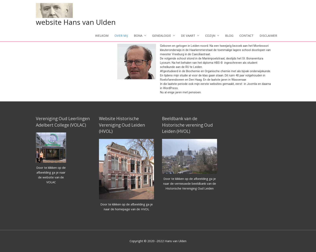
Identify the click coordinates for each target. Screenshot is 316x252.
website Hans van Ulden (76, 22)
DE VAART (188, 35)
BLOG (229, 35)
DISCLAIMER (268, 35)
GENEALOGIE (161, 35)
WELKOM (101, 35)
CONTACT (246, 35)
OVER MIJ (121, 35)
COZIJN (210, 35)
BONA (138, 35)
